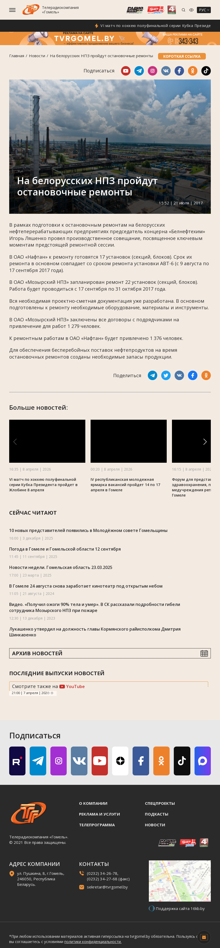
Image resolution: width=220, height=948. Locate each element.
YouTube (72, 686)
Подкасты (156, 814)
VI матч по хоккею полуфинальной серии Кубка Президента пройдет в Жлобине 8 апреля (43, 484)
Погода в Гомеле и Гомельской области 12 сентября (65, 549)
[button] (205, 442)
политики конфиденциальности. (93, 941)
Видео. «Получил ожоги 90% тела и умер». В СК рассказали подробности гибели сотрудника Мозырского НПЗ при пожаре (94, 607)
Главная (16, 55)
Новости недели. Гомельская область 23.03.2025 (60, 567)
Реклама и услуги (99, 814)
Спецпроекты (160, 803)
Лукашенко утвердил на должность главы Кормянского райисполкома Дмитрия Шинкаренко (95, 632)
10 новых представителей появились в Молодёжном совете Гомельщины (88, 530)
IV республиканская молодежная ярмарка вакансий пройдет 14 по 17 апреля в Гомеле (125, 484)
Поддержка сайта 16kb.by (180, 908)
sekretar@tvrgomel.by (107, 887)
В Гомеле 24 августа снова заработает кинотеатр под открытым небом (86, 586)
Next (52, 693)
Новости (37, 55)
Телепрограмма (97, 824)
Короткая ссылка (182, 56)
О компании (93, 803)
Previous (48, 693)
